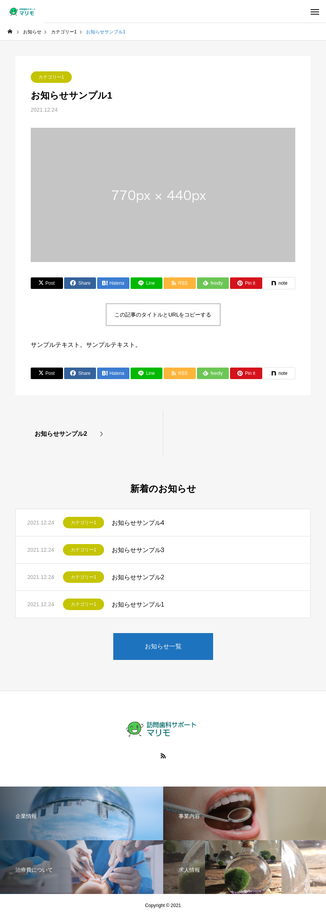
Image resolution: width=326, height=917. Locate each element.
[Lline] (147, 283)
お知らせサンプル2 (138, 577)
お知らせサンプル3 (138, 550)
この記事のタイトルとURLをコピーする (162, 315)
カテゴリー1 (51, 77)
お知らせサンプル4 (138, 523)
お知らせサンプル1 (138, 604)
